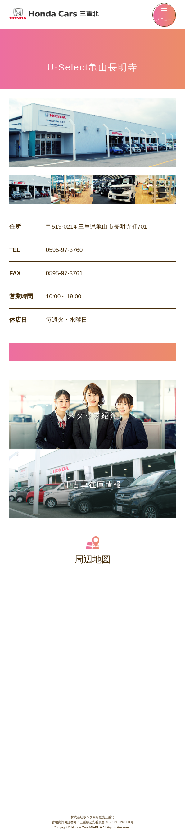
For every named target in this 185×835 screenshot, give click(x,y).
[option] (30, 189)
